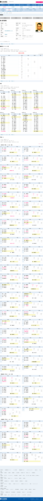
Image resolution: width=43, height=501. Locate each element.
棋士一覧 (5, 475)
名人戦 (9, 8)
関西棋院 (6, 34)
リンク (1, 491)
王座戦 (15, 8)
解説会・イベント (10, 478)
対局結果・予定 (23, 472)
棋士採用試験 (15, 475)
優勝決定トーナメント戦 (4, 134)
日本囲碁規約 (33, 472)
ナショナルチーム (10, 475)
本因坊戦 (27, 8)
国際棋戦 (13, 472)
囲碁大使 (34, 489)
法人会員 (5, 486)
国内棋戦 (5, 472)
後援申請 (20, 478)
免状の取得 (22, 489)
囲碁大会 (5, 478)
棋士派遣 (24, 478)
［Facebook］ (33, 475)
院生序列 (20, 475)
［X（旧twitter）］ (37, 475)
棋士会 (24, 475)
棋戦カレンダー (28, 472)
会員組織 (2, 485)
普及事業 (26, 489)
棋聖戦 (3, 8)
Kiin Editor (7, 489)
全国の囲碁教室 (17, 489)
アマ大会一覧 (15, 478)
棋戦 (1, 471)
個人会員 (2, 486)
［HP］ (28, 475)
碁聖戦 (34, 8)
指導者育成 (30, 489)
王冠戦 (3, 11)
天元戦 (21, 8)
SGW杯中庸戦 (9, 11)
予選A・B (12, 134)
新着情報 (2, 472)
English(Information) (11, 1)
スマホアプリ (11, 489)
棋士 (1, 474)
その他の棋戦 (17, 472)
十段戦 (40, 8)
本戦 (9, 134)
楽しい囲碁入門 (2, 489)
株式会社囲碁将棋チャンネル (9, 30)
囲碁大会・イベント (3, 477)
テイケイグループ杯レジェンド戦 (16, 11)
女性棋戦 (9, 472)
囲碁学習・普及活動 (3, 488)
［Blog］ (30, 475)
